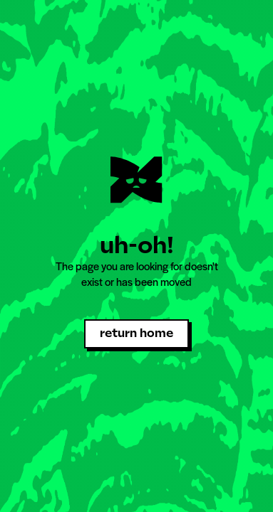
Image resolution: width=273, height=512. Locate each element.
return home (136, 333)
